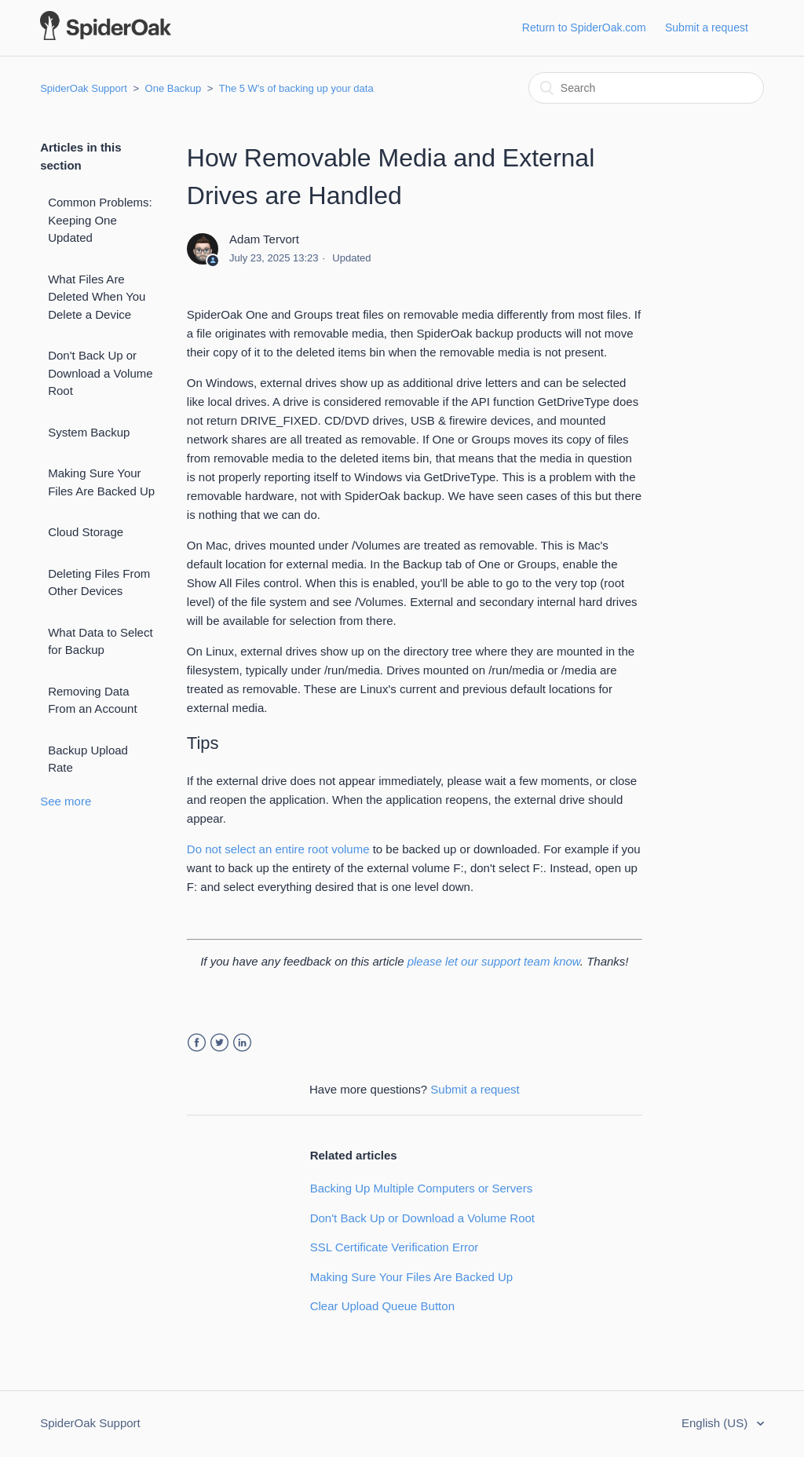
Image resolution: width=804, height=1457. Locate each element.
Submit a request (706, 27)
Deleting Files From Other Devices (99, 582)
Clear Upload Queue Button (382, 1306)
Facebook (196, 1043)
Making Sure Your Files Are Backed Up (101, 482)
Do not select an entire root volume (278, 849)
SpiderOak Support (83, 88)
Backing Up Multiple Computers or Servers (421, 1188)
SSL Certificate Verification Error (394, 1247)
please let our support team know (493, 961)
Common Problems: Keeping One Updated (100, 219)
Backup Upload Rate (88, 759)
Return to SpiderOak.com (584, 27)
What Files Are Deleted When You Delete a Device (96, 296)
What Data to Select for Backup (100, 641)
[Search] (646, 88)
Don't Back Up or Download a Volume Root (100, 373)
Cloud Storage (85, 532)
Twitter (219, 1043)
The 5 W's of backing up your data (296, 88)
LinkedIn (242, 1043)
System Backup (89, 432)
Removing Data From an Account (92, 700)
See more (65, 801)
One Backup (173, 88)
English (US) (716, 1423)
